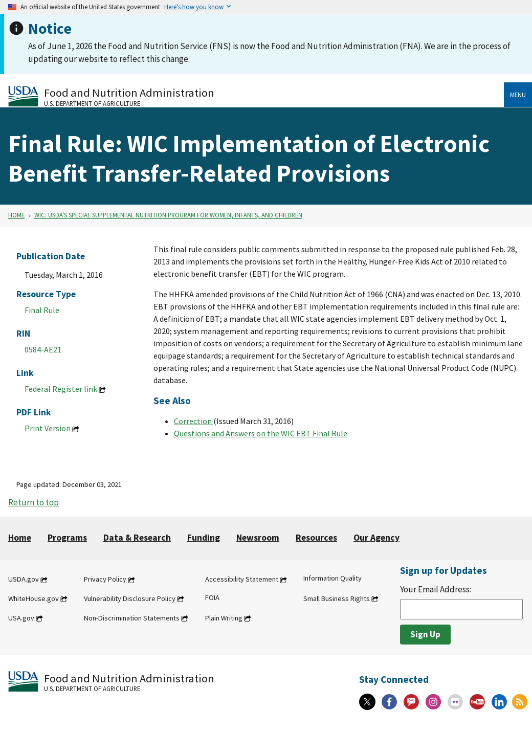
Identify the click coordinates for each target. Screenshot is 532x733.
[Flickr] (455, 702)
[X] (367, 702)
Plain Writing (223, 618)
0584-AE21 (43, 349)
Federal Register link (61, 389)
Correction (193, 421)
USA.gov (21, 618)
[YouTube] (477, 702)
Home (16, 215)
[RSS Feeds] (520, 702)
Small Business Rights (336, 598)
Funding (203, 537)
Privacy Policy (105, 579)
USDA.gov (23, 579)
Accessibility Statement (241, 579)
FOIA (212, 597)
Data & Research (137, 537)
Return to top (33, 502)
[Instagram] (433, 702)
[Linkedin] (499, 702)
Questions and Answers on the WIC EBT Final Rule (260, 433)
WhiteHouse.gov (33, 598)
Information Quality (332, 578)
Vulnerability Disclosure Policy (129, 598)
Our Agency (376, 537)
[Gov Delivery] (411, 702)
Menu (518, 95)
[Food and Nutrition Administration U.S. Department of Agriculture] (256, 95)
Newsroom (257, 537)
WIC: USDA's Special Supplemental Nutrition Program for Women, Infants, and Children (168, 215)
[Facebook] (389, 702)
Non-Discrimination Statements (132, 618)
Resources (316, 537)
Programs (67, 537)
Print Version (48, 428)
